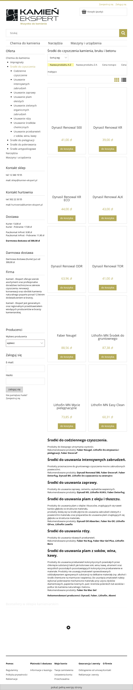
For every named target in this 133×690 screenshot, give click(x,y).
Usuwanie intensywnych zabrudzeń (22, 84)
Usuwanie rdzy (22, 118)
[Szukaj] (123, 33)
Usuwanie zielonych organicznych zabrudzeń (25, 110)
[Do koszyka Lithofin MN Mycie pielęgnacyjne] (67, 426)
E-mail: (10, 362)
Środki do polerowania (23, 144)
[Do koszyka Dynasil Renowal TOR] (108, 288)
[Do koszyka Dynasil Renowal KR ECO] (67, 218)
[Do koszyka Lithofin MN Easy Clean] (108, 426)
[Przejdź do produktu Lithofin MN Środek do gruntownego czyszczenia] (108, 314)
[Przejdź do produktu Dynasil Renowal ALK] (108, 175)
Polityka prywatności (16, 674)
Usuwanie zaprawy (25, 92)
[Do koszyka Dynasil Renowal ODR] (67, 288)
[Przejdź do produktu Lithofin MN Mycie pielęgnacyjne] (66, 383)
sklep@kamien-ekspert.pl (24, 180)
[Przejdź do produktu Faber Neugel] (66, 314)
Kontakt (107, 670)
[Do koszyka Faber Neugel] (67, 357)
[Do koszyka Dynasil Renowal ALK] (108, 218)
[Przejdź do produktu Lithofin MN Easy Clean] (108, 383)
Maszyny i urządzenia (18, 157)
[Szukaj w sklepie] (63, 33)
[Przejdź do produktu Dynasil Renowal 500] (66, 106)
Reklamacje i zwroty (89, 674)
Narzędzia (12, 153)
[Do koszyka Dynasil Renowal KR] (108, 149)
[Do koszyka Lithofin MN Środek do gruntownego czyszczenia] (108, 357)
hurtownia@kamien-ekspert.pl (27, 204)
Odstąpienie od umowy (91, 670)
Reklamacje (11, 678)
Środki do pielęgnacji (22, 140)
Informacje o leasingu (41, 670)
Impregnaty (17, 62)
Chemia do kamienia (18, 58)
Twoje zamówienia (63, 670)
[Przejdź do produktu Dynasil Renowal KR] (108, 106)
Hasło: (9, 375)
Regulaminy (12, 670)
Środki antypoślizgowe (23, 148)
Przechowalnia (61, 678)
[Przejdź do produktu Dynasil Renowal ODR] (66, 245)
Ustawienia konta (63, 674)
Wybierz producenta (16, 336)
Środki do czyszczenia (22, 66)
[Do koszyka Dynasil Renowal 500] (67, 149)
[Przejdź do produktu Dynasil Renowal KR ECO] (66, 175)
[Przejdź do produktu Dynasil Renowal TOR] (108, 245)
